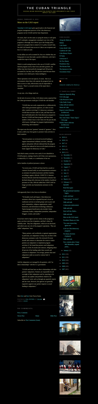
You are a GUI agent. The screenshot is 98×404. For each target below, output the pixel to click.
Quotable (66, 185)
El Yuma (62, 56)
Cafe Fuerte (63, 45)
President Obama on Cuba (71, 220)
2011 (63, 257)
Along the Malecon (65, 40)
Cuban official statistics (67, 105)
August (66, 167)
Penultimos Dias (64, 64)
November (67, 158)
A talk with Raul (68, 196)
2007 (63, 269)
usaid (25, 301)
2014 (63, 149)
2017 (63, 143)
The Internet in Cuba (66, 69)
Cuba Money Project (66, 53)
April (65, 176)
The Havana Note (65, 66)
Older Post (53, 316)
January (66, 250)
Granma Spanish (64, 115)
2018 (63, 140)
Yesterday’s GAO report (24, 28)
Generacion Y (64, 58)
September (67, 164)
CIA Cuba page (64, 97)
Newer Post (20, 316)
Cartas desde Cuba (65, 48)
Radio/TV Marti (64, 127)
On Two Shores (64, 61)
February (66, 182)
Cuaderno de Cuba (65, 50)
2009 (63, 263)
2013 (63, 152)
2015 (63, 146)
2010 (63, 260)
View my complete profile (70, 85)
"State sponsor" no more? (71, 199)
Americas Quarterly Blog (67, 94)
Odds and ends (67, 202)
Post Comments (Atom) (33, 320)
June (65, 173)
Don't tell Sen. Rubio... (70, 211)
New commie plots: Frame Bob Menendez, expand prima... (71, 244)
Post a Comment (22, 313)
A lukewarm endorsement (71, 205)
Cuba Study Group (65, 102)
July (65, 170)
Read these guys (68, 188)
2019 (63, 137)
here (22, 296)
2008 (63, 266)
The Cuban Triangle (49, 8)
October (66, 161)
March (66, 179)
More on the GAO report (70, 217)
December (67, 155)
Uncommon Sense (65, 72)
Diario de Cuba (64, 107)
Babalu (62, 43)
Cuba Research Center (66, 99)
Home (37, 316)
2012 (63, 254)
